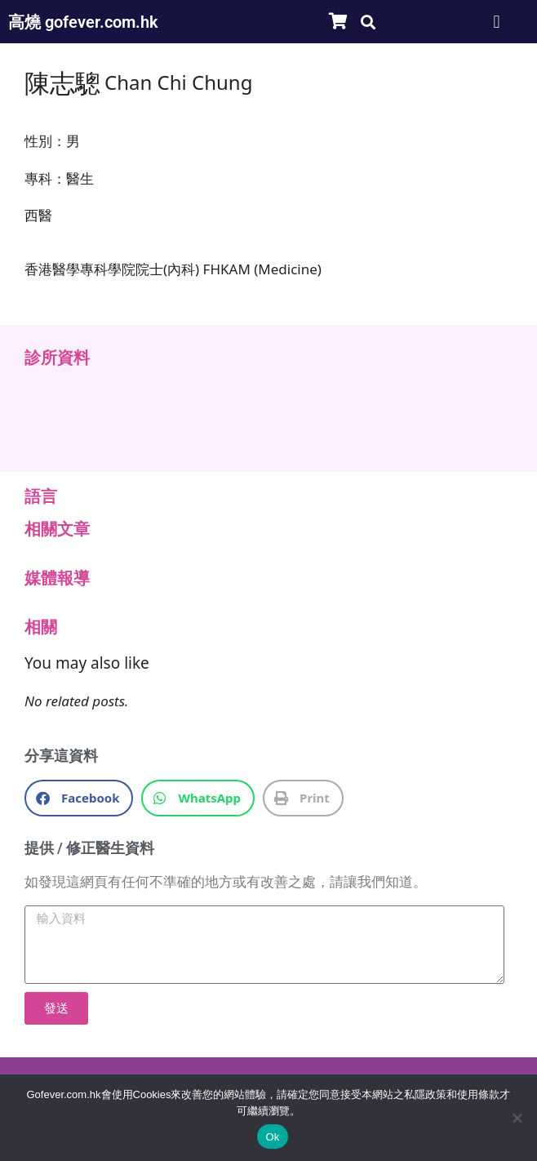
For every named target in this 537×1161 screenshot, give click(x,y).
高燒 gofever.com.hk (83, 22)
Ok (272, 1137)
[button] (368, 21)
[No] (516, 1118)
